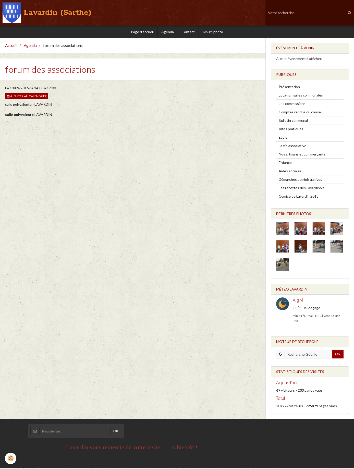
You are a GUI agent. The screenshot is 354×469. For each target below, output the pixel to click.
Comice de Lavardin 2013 (299, 197)
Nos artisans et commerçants (302, 155)
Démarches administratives (300, 180)
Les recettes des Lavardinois (301, 188)
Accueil (11, 46)
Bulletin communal (293, 121)
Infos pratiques (291, 129)
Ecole (283, 138)
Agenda (167, 32)
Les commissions (292, 104)
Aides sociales (290, 172)
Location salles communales (301, 96)
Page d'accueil (142, 32)
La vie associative (292, 146)
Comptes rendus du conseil (300, 113)
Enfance (285, 163)
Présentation (289, 87)
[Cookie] (11, 458)
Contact (188, 32)
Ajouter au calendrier (27, 97)
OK (338, 355)
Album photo (213, 32)
